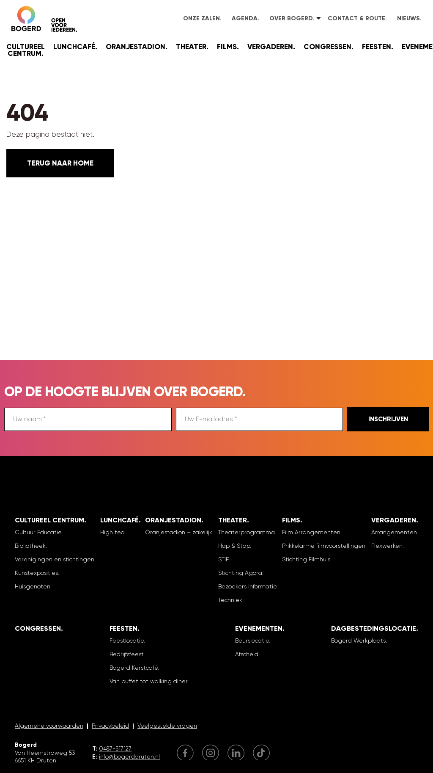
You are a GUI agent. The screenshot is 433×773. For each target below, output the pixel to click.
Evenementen (258, 628)
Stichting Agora (240, 572)
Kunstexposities (36, 572)
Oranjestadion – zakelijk (178, 532)
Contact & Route (356, 18)
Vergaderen (270, 46)
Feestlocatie (127, 640)
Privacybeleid (110, 725)
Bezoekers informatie (247, 586)
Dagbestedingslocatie (373, 628)
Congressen (327, 46)
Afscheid (246, 654)
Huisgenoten (32, 586)
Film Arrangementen (311, 532)
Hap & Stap (234, 545)
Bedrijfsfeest (127, 654)
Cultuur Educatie (38, 532)
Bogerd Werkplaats (358, 640)
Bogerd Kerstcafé (134, 667)
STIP (223, 559)
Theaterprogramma (246, 532)
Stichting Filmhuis (306, 559)
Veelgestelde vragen (167, 725)
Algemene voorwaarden (49, 725)
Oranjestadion (135, 46)
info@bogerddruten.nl (129, 756)
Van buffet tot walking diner (148, 681)
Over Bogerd (290, 18)
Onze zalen (201, 18)
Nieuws (408, 18)
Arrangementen (394, 532)
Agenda (245, 18)
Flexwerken (387, 545)
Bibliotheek (30, 545)
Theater (191, 46)
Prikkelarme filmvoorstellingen (323, 545)
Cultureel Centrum (25, 50)
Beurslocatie (252, 640)
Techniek (230, 599)
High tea (112, 532)
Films (227, 46)
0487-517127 (115, 748)
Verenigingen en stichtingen (54, 559)
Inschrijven (388, 419)
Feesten (376, 46)
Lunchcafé (74, 46)
